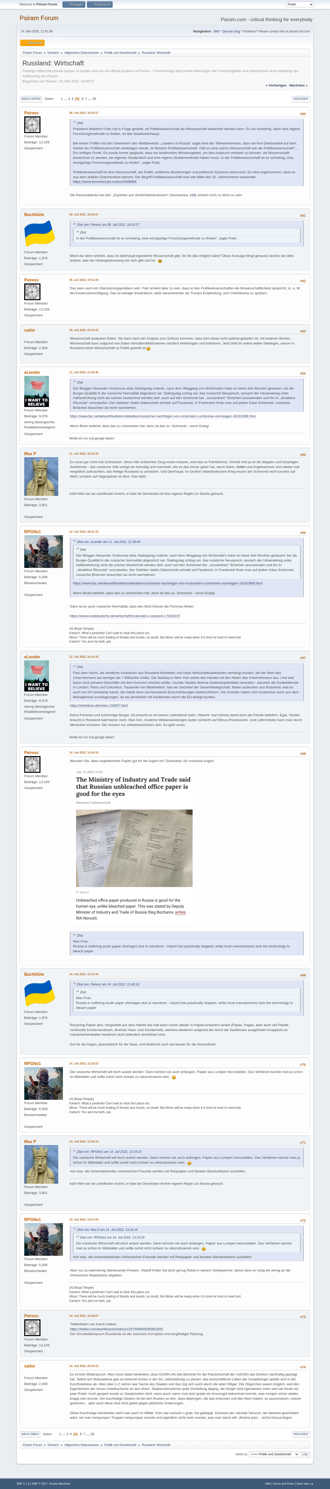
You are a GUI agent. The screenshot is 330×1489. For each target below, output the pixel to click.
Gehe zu (241, 1454)
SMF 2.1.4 (22, 1483)
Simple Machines (59, 1483)
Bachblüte (34, 214)
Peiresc (31, 113)
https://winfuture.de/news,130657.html (99, 705)
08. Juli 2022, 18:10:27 (83, 112)
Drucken (301, 98)
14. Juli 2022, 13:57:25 (83, 1219)
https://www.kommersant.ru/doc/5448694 (104, 182)
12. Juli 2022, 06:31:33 (83, 531)
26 (94, 99)
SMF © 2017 (40, 1483)
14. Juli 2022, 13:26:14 (83, 1141)
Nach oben (30, 1434)
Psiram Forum (39, 17)
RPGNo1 (32, 532)
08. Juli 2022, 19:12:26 (83, 279)
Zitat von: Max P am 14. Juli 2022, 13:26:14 (107, 1230)
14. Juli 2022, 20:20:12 (83, 1365)
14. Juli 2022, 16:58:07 (83, 1315)
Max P (30, 454)
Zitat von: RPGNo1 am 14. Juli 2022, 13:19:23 (109, 1152)
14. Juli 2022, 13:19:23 (83, 1063)
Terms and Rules (283, 1483)
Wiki (216, 31)
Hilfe (268, 1483)
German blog (231, 31)
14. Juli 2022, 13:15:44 (83, 974)
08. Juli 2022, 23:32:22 (83, 330)
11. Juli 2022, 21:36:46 (83, 372)
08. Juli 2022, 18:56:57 (83, 214)
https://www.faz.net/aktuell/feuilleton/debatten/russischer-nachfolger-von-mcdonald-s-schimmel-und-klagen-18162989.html (163, 416)
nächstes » (299, 85)
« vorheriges (276, 85)
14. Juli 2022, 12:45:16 (83, 752)
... (66, 99)
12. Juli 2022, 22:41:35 (83, 656)
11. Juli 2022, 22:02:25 (83, 453)
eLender (32, 372)
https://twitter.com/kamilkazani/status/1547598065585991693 (116, 1329)
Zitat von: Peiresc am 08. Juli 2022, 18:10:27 (108, 225)
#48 (192, 195)
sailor (29, 330)
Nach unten (30, 98)
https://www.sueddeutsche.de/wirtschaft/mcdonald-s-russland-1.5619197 (125, 616)
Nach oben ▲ (305, 1483)
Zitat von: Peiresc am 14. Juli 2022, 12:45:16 (108, 984)
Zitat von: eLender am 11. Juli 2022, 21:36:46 (108, 542)
